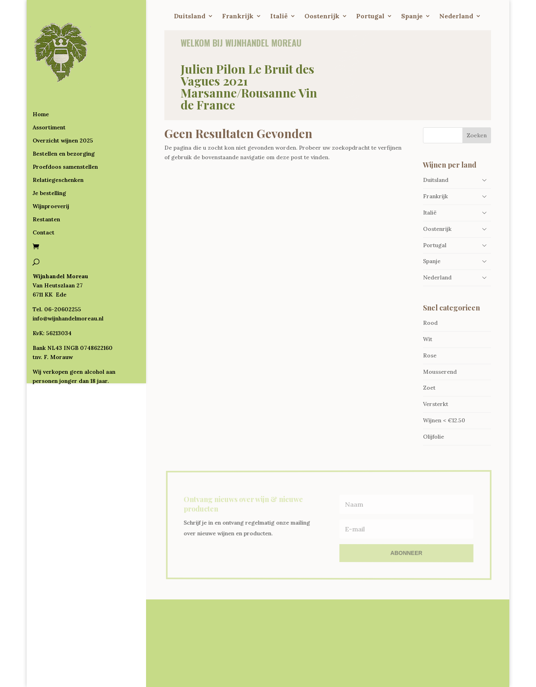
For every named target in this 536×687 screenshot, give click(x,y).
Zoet (429, 387)
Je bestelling (49, 161)
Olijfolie (433, 436)
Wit (427, 339)
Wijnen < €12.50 (444, 420)
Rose (430, 355)
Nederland (456, 16)
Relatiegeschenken (58, 147)
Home (41, 82)
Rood (430, 322)
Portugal (370, 16)
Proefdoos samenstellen (65, 134)
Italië (279, 16)
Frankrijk (237, 16)
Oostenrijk (321, 16)
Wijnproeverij (51, 174)
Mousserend (440, 371)
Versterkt (435, 404)
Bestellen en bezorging (64, 121)
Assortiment (49, 95)
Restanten (46, 187)
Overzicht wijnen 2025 (63, 108)
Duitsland (189, 16)
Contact (44, 200)
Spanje (412, 16)
